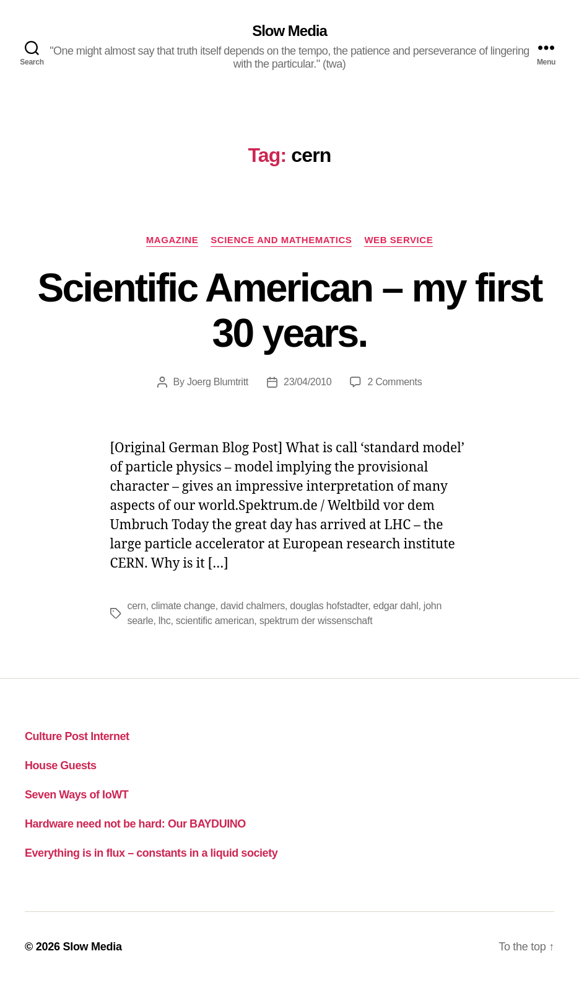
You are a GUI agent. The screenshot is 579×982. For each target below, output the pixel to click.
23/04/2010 (307, 382)
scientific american (215, 620)
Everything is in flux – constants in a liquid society (151, 853)
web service (398, 239)
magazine (172, 239)
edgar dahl (396, 605)
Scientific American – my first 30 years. (289, 310)
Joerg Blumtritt (217, 382)
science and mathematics (281, 239)
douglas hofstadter (329, 605)
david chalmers (252, 605)
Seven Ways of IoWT (76, 794)
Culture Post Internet (77, 736)
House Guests (61, 765)
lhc (165, 620)
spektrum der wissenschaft (316, 620)
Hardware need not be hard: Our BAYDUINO (135, 824)
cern (137, 605)
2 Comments (394, 382)
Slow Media (289, 31)
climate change (183, 605)
